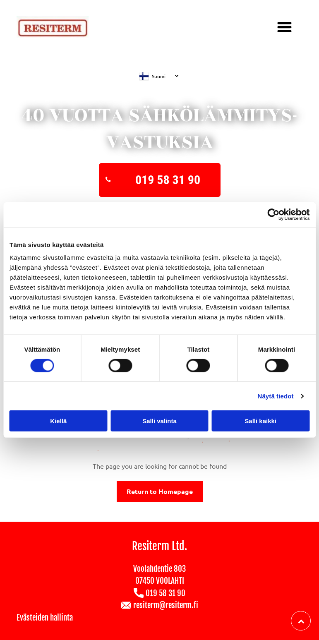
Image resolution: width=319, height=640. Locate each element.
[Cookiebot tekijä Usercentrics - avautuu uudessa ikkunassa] (273, 214)
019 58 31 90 (165, 593)
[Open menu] (284, 27)
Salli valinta (159, 420)
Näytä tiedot (276, 395)
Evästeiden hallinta (45, 618)
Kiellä (58, 420)
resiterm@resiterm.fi (165, 605)
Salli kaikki (260, 420)
